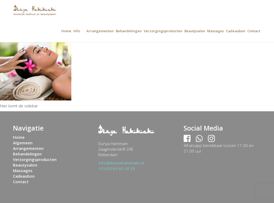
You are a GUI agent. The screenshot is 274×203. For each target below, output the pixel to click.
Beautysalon (194, 31)
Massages (215, 31)
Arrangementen (100, 31)
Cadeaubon (235, 31)
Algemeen (22, 142)
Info (76, 31)
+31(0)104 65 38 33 (116, 168)
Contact (253, 31)
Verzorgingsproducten (163, 31)
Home (66, 31)
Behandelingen (129, 31)
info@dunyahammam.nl (121, 162)
